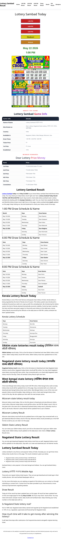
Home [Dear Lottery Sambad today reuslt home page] (18, 4)
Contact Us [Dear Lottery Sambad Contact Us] (30, 537)
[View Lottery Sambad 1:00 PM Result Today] (30, 21)
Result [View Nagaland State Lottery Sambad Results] (47, 4)
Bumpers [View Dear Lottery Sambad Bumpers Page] (58, 4)
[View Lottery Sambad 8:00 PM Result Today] (30, 31)
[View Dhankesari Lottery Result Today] (30, 37)
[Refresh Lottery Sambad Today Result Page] (30, 42)
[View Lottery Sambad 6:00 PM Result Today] (30, 26)
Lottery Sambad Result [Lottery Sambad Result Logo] (7, 4)
